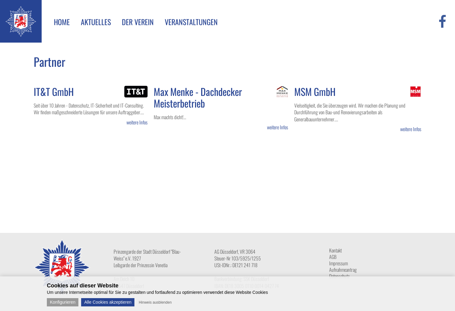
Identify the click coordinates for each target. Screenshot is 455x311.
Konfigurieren (62, 302)
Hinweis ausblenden (155, 302)
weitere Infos (137, 122)
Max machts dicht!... (170, 117)
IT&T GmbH (54, 91)
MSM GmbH (315, 91)
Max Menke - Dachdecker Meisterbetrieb (198, 97)
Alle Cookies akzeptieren (107, 302)
